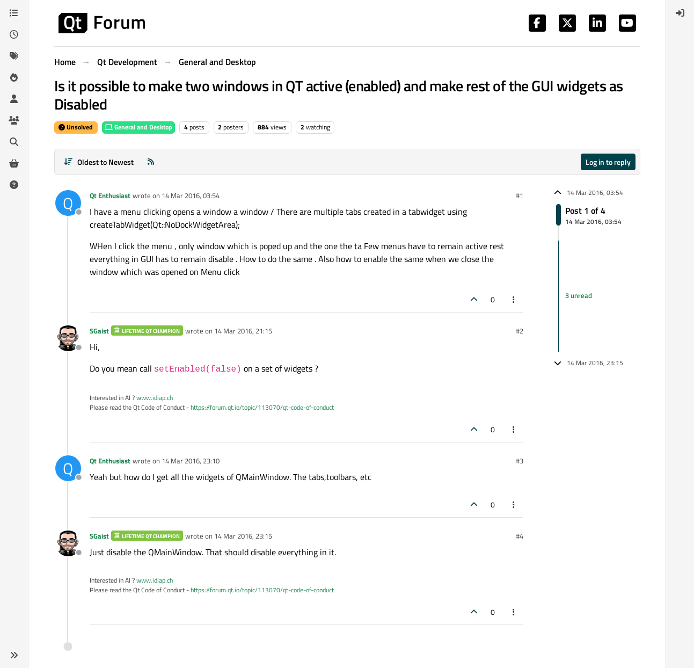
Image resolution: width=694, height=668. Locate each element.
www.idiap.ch (154, 398)
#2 (519, 330)
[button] (14, 655)
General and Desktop (138, 127)
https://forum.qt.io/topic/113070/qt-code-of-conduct (262, 407)
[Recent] (14, 34)
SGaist (99, 330)
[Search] (14, 141)
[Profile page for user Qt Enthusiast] (68, 203)
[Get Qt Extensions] (14, 163)
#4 (519, 536)
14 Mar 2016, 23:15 (243, 536)
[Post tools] (513, 299)
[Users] (14, 98)
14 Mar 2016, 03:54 (191, 195)
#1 (519, 195)
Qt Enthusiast (110, 195)
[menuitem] (680, 12)
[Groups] (14, 120)
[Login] (680, 12)
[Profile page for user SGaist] (68, 338)
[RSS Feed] (151, 162)
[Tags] (14, 55)
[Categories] (14, 12)
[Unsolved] (14, 184)
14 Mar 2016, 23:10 (191, 460)
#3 (519, 460)
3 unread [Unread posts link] (578, 296)
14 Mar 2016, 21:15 (243, 330)
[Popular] (14, 77)
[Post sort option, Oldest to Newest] (99, 162)
